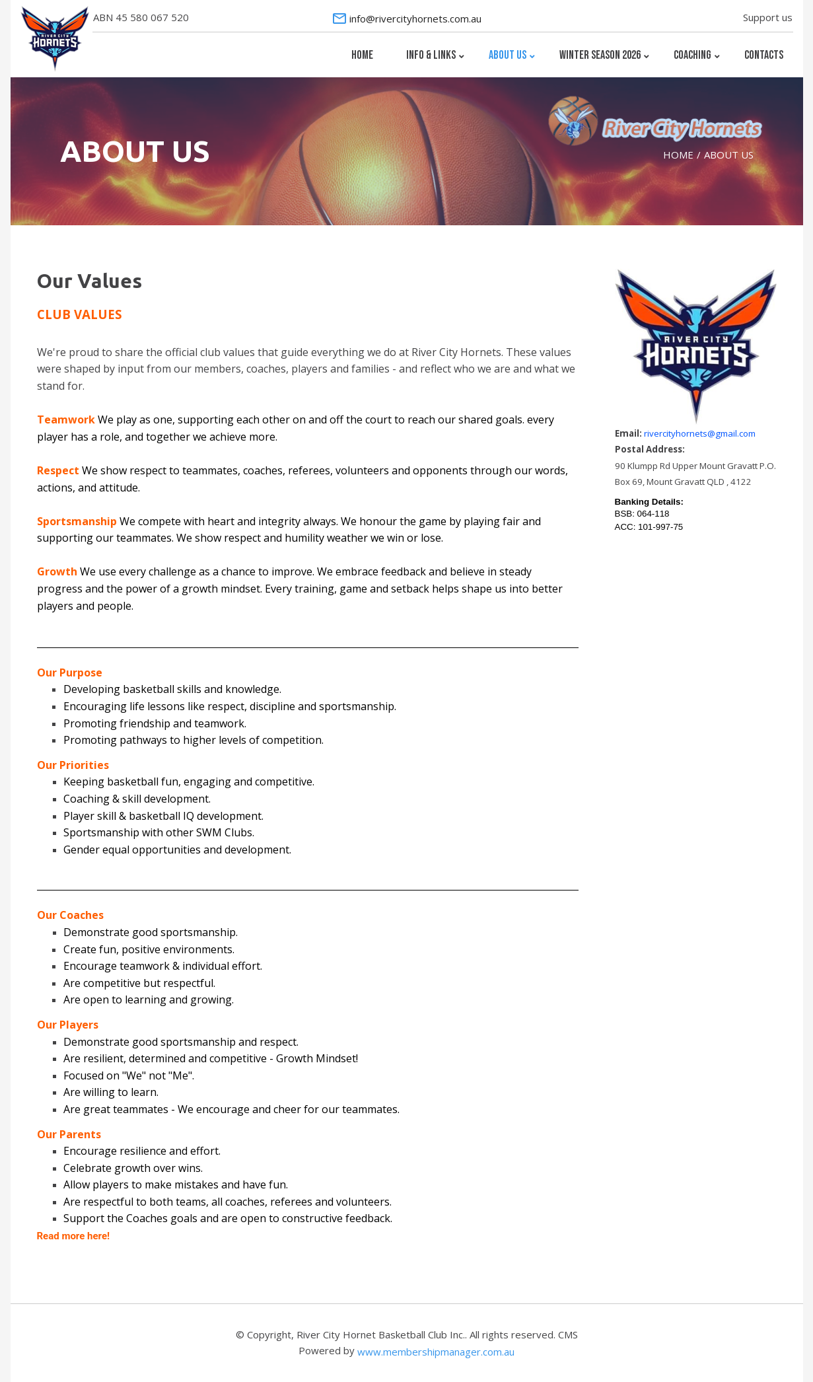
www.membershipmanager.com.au (435, 1351)
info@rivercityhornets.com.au (415, 18)
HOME (678, 154)
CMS (568, 1334)
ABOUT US (729, 154)
